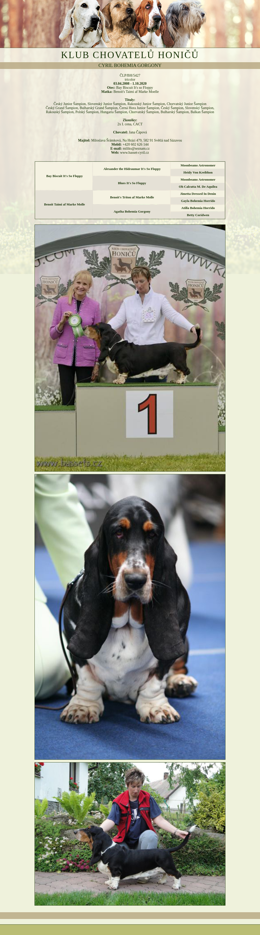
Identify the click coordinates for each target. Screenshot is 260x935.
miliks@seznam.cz (136, 148)
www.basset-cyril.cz (134, 152)
